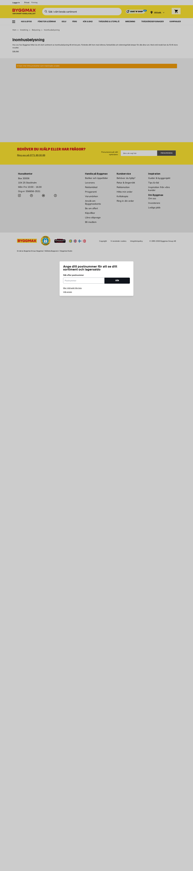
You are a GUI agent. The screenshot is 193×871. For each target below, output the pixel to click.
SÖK (117, 280)
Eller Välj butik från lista (72, 288)
